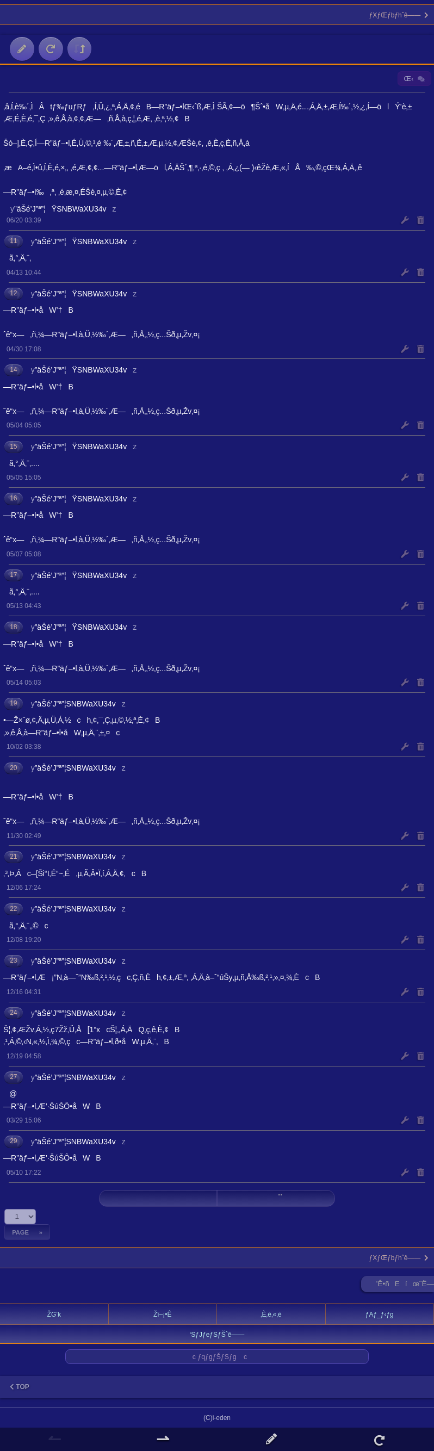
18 (13, 627)
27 (13, 1077)
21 (13, 856)
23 (13, 960)
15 (13, 446)
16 (13, 498)
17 (13, 575)
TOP (19, 1387)
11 (13, 241)
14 (13, 370)
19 (13, 703)
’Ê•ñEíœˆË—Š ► (405, 1286)
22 (13, 909)
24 (13, 1012)
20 (13, 768)
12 (13, 293)
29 (13, 1141)
